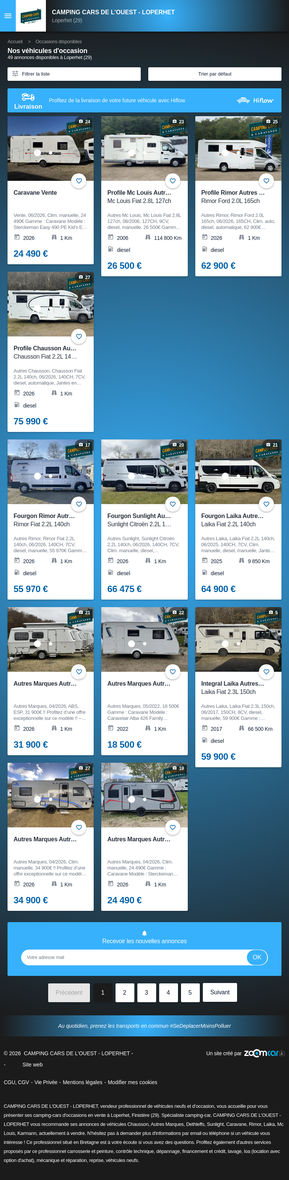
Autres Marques (167, 1124)
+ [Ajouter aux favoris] (266, 180)
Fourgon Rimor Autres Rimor (54, 520)
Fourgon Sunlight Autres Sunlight (153, 520)
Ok (257, 957)
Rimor (255, 1124)
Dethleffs (195, 1124)
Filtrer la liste (30, 73)
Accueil (15, 41)
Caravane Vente (35, 192)
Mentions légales (82, 1082)
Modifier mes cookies (132, 1082)
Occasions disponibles (58, 41)
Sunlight (215, 1124)
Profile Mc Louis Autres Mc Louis (152, 197)
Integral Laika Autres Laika (238, 688)
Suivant (220, 992)
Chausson (137, 1124)
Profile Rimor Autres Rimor (238, 197)
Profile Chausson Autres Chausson (62, 353)
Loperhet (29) (67, 20)
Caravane (236, 1124)
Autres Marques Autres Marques (151, 683)
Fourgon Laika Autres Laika (239, 520)
